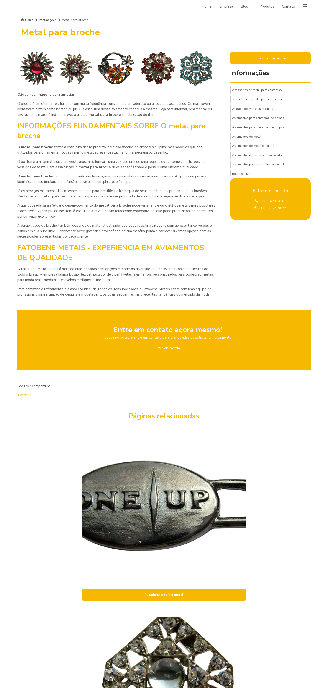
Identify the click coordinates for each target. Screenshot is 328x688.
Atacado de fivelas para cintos (254, 111)
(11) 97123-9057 (270, 209)
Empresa (225, 6)
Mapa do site (105, 653)
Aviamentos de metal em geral (254, 150)
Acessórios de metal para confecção (258, 91)
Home (205, 6)
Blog (244, 6)
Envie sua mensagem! (191, 652)
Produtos (266, 6)
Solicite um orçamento (270, 58)
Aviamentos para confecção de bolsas (260, 120)
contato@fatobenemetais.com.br (195, 641)
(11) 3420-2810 (270, 202)
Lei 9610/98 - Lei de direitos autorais (272, 583)
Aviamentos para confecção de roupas (260, 130)
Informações (47, 20)
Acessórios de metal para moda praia (259, 101)
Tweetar (24, 395)
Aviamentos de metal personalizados (259, 160)
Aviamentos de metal (247, 140)
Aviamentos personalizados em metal (259, 170)
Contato (288, 6)
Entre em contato (168, 348)
